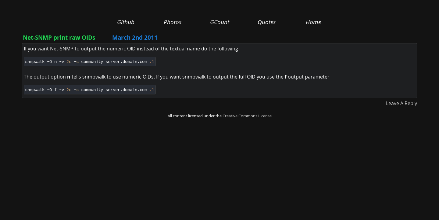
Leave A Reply (401, 103)
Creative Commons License (247, 116)
